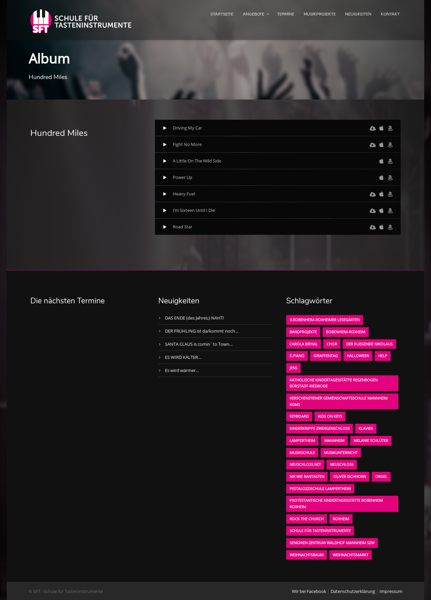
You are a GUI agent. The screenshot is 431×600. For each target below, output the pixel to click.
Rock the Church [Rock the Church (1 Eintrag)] (307, 518)
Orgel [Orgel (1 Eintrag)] (381, 476)
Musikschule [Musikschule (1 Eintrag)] (302, 452)
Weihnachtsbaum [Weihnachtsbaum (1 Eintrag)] (307, 554)
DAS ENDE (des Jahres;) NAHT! (194, 318)
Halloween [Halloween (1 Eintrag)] (358, 355)
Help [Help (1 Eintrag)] (382, 355)
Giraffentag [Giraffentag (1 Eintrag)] (325, 355)
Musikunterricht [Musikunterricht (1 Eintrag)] (341, 452)
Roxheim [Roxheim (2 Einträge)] (341, 518)
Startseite (221, 14)
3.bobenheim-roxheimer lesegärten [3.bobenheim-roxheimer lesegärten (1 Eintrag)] (325, 319)
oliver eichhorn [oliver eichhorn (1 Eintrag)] (349, 476)
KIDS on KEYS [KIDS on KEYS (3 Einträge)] (330, 416)
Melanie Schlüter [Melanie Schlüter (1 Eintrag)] (371, 440)
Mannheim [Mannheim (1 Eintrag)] (334, 440)
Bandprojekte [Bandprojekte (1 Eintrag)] (303, 331)
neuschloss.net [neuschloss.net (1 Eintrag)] (305, 464)
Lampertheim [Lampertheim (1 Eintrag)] (302, 440)
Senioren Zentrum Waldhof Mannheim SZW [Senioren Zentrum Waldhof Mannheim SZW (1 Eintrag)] (332, 542)
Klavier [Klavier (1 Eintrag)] (366, 428)
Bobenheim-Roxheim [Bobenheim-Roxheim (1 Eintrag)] (345, 331)
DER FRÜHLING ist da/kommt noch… (201, 331)
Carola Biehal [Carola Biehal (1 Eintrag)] (304, 343)
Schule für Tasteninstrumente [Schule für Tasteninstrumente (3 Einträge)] (320, 530)
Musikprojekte (320, 14)
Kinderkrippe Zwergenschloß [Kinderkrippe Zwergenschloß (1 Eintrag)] (320, 428)
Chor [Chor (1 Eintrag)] (332, 343)
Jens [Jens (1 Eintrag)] (293, 367)
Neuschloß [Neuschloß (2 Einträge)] (342, 464)
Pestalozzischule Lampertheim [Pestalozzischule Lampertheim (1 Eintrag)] (320, 488)
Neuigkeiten (358, 14)
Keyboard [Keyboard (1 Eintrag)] (299, 416)
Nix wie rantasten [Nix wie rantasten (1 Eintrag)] (307, 476)
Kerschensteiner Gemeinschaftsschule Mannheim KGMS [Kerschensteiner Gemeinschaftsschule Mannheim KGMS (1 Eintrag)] (339, 401)
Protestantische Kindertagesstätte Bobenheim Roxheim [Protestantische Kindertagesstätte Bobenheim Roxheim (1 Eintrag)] (336, 503)
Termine (285, 14)
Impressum (390, 591)
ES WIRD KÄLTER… (183, 357)
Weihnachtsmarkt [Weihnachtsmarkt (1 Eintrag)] (350, 554)
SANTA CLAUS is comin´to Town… (199, 344)
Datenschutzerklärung (353, 591)
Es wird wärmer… (182, 370)
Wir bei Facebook (309, 591)
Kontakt (390, 14)
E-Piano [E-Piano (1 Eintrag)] (297, 355)
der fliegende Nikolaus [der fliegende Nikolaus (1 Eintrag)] (369, 343)
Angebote (253, 14)
